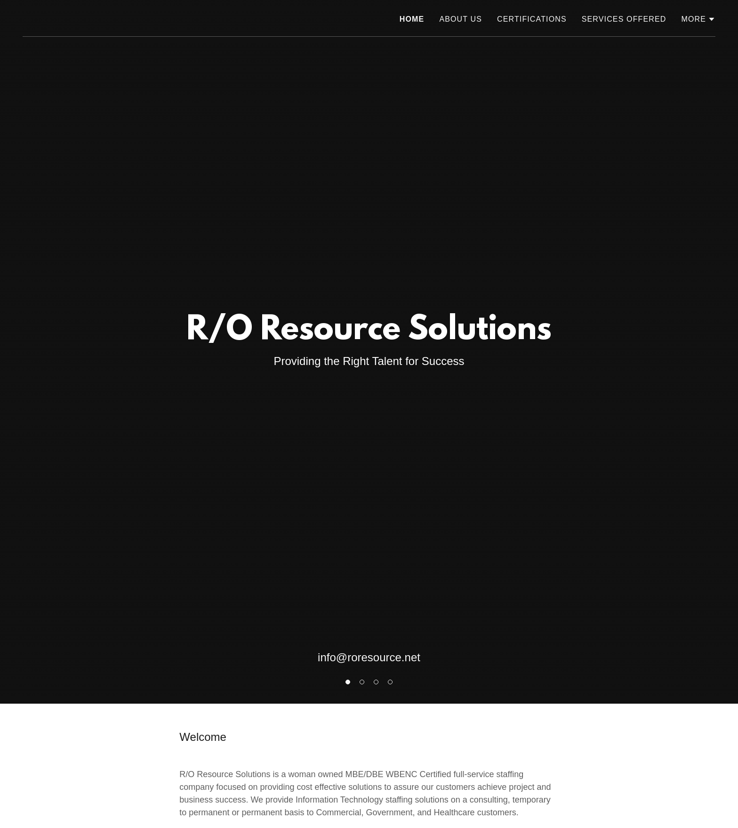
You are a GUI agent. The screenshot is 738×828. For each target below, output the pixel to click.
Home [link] (412, 19)
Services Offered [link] (624, 19)
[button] (698, 19)
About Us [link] (460, 19)
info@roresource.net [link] (369, 657)
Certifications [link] (532, 19)
